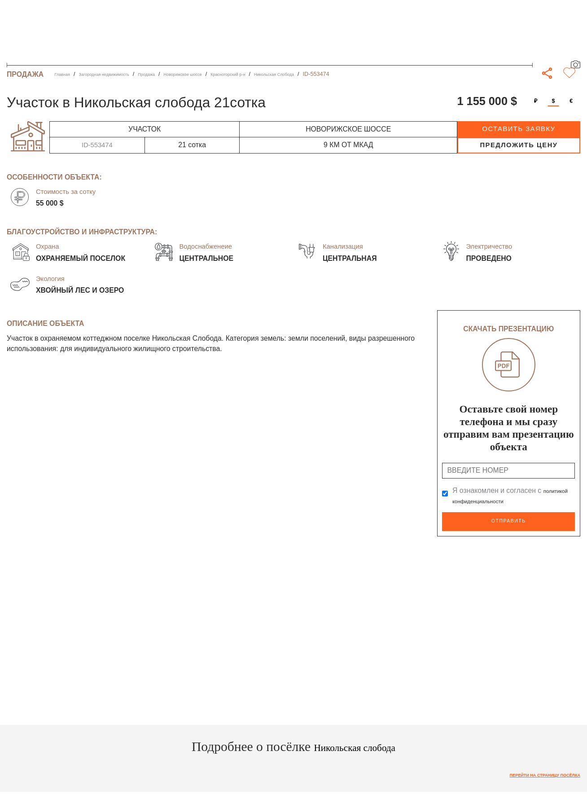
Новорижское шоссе (223, 74)
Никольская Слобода (343, 74)
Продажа (176, 74)
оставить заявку (518, 128)
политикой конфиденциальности (506, 501)
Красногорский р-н (282, 74)
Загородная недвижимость (120, 74)
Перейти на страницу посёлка (531, 772)
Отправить (508, 520)
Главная (65, 74)
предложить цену (518, 145)
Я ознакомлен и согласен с (506, 496)
